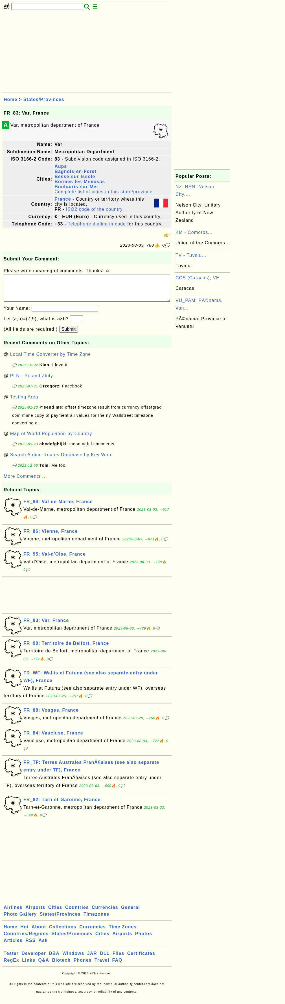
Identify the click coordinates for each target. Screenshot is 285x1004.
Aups (60, 166)
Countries (77, 913)
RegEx (11, 965)
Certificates (141, 959)
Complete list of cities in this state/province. (104, 191)
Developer (33, 959)
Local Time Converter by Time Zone (50, 360)
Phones (83, 965)
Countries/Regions (26, 939)
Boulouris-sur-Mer (76, 186)
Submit (69, 334)
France (62, 199)
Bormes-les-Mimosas (79, 181)
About (39, 932)
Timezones (96, 919)
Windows (73, 959)
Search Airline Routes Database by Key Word (61, 460)
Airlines (13, 913)
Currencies (105, 913)
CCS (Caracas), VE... (200, 277)
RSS (30, 946)
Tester (11, 959)
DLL (104, 959)
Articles (13, 946)
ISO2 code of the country (94, 209)
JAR (92, 959)
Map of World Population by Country (51, 439)
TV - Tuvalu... (191, 255)
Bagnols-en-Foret (75, 171)
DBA (54, 959)
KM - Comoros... (194, 232)
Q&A (43, 965)
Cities (55, 913)
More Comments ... (25, 481)
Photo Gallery (20, 919)
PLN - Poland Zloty (31, 381)
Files (118, 959)
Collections (62, 932)
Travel (102, 965)
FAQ (117, 965)
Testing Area (24, 402)
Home (10, 99)
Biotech (61, 965)
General (130, 913)
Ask (43, 946)
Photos (143, 939)
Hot (24, 932)
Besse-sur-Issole (74, 176)
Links (28, 965)
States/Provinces (43, 99)
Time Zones (123, 932)
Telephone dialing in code (97, 224)
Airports (35, 913)
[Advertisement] (87, 53)
